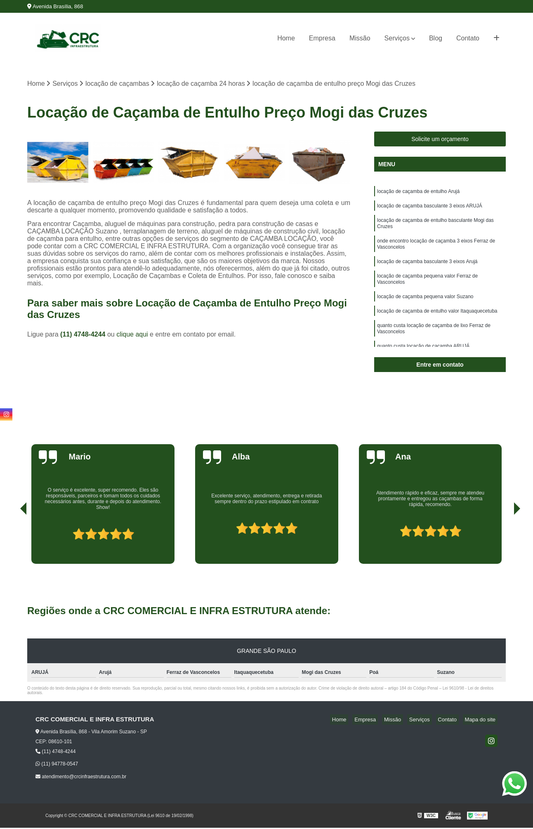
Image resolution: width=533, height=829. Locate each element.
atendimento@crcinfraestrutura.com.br (80, 777)
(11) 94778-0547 (56, 765)
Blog (435, 38)
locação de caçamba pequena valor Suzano (425, 310)
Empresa (322, 38)
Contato (467, 38)
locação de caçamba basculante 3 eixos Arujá (427, 271)
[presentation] (12, 541)
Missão (359, 38)
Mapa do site (482, 721)
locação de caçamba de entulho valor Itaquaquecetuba (437, 325)
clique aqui (132, 335)
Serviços (397, 38)
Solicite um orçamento (440, 140)
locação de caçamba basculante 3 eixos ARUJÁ (429, 209)
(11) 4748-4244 (83, 335)
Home (286, 38)
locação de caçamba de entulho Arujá (418, 193)
